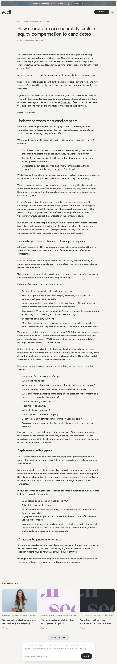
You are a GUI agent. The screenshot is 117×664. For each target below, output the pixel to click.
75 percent (66, 102)
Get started (101, 12)
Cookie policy (42, 656)
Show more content (58, 637)
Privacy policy (30, 656)
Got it (86, 656)
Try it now (78, 4)
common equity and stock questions (44, 366)
